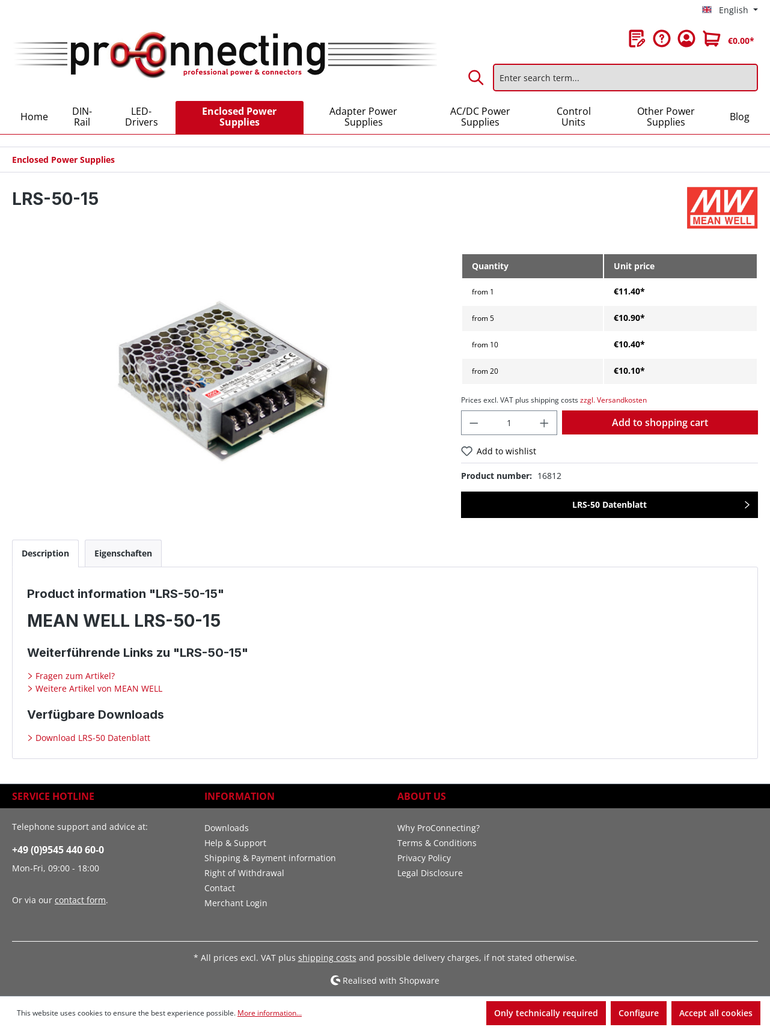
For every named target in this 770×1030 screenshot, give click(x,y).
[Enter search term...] (625, 77)
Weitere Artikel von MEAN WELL (97, 688)
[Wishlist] (637, 38)
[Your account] (686, 38)
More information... (269, 1013)
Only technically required (546, 1013)
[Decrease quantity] (473, 422)
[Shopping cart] (728, 38)
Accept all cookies (716, 1013)
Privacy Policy (424, 858)
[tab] (45, 553)
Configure (639, 1013)
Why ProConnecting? (438, 827)
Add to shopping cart (660, 422)
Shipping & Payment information (270, 858)
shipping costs (327, 957)
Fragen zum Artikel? (74, 675)
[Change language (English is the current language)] (730, 10)
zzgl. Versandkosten (613, 400)
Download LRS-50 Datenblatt (91, 737)
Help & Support (235, 843)
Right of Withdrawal (244, 873)
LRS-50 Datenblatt (609, 504)
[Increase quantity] (544, 422)
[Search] (476, 77)
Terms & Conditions (437, 843)
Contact (219, 888)
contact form (80, 900)
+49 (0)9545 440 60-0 (58, 849)
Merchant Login (235, 903)
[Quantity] (509, 422)
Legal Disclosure (430, 873)
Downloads (226, 827)
